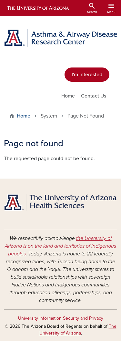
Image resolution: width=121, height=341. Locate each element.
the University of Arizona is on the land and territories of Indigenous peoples (60, 246)
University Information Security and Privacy (60, 318)
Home (68, 96)
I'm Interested (87, 74)
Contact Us (93, 96)
